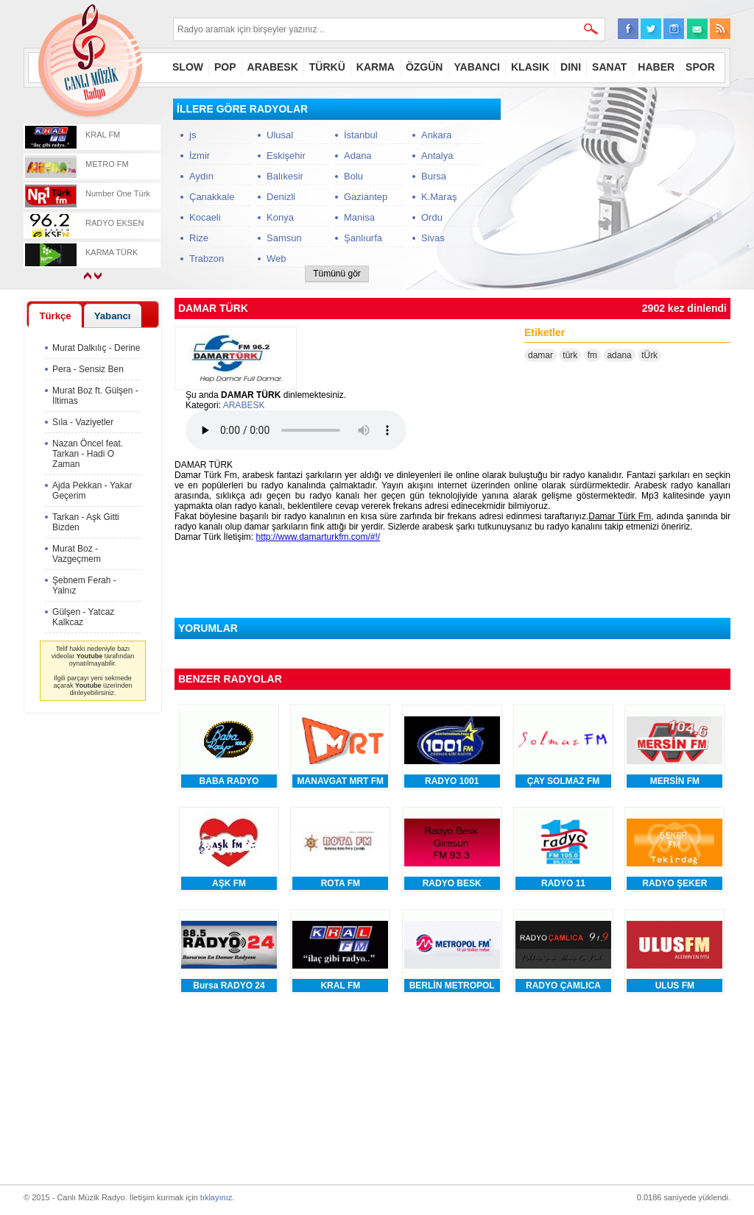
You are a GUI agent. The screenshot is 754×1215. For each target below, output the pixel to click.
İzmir (199, 155)
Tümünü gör (337, 273)
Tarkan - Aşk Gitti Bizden (85, 522)
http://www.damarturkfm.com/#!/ (318, 537)
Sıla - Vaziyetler (82, 422)
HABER (656, 67)
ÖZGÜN (424, 67)
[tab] (55, 315)
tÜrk (649, 355)
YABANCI (477, 67)
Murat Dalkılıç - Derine (96, 348)
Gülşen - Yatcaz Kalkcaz (83, 617)
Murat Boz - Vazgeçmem (76, 554)
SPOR (700, 67)
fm (592, 355)
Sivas (433, 237)
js (192, 134)
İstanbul (361, 134)
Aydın (201, 176)
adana (619, 355)
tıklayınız (216, 1197)
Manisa (359, 217)
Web (276, 258)
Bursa (433, 176)
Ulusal (280, 134)
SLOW (187, 67)
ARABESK (272, 67)
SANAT (609, 67)
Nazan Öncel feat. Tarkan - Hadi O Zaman (87, 453)
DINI (570, 67)
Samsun (284, 237)
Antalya (437, 155)
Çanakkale (211, 196)
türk (570, 355)
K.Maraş (439, 196)
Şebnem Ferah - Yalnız (84, 585)
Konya (280, 217)
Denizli (281, 196)
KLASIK (530, 67)
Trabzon (206, 258)
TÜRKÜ (327, 67)
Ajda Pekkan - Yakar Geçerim (92, 490)
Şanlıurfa (363, 237)
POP (225, 67)
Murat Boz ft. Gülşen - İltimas (95, 395)
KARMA (375, 67)
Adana (358, 155)
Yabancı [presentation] (112, 315)
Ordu (432, 217)
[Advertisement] (620, 190)
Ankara (436, 134)
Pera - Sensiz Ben (88, 369)
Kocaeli (205, 217)
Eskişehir (286, 155)
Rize (198, 237)
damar (540, 355)
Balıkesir (285, 176)
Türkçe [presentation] (55, 315)
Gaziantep (365, 196)
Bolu (353, 176)
